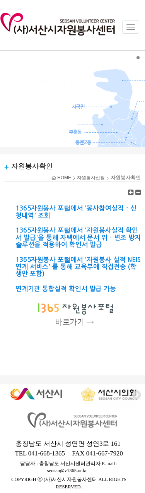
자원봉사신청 (91, 177)
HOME (61, 177)
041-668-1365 (46, 453)
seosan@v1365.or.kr (67, 470)
